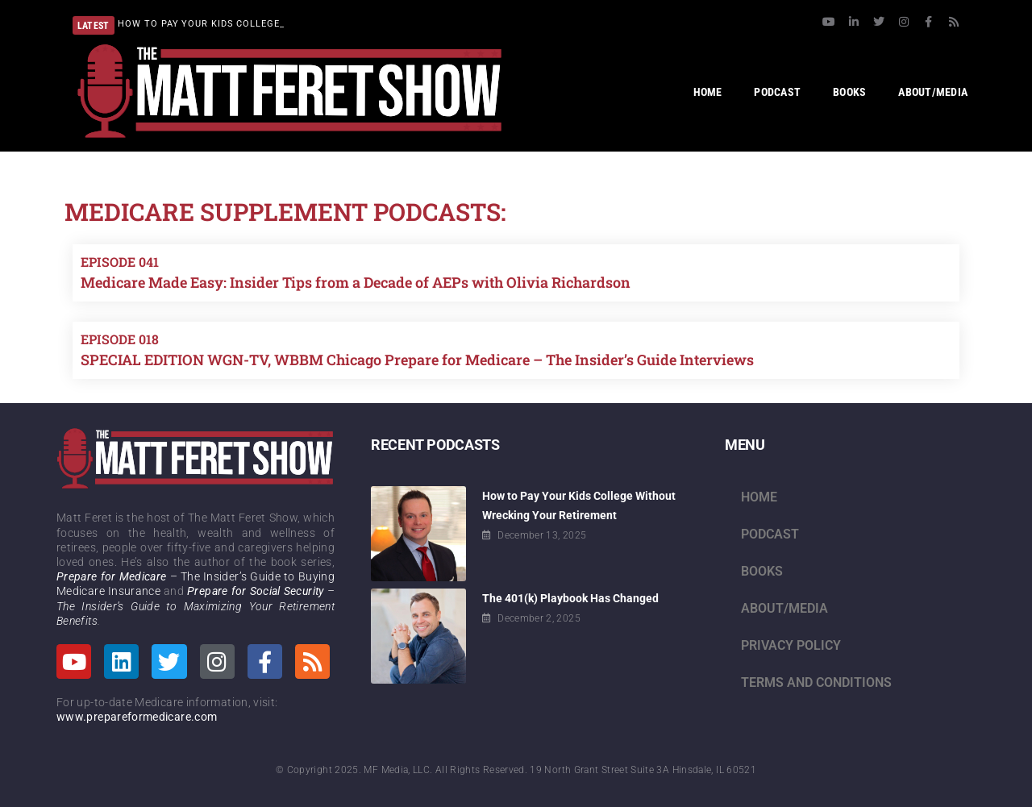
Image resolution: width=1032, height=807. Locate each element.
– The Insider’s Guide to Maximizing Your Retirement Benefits (195, 605)
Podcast (770, 534)
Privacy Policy (791, 645)
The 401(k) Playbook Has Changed (570, 598)
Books (762, 571)
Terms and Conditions (816, 682)
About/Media (784, 608)
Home (759, 497)
